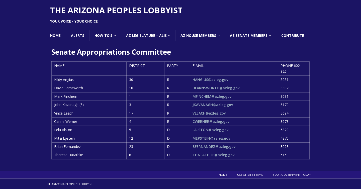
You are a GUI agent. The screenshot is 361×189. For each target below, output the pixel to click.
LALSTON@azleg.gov (210, 129)
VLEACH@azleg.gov (209, 113)
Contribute (292, 35)
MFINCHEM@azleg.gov (212, 96)
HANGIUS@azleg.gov (210, 79)
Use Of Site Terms (250, 174)
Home (55, 35)
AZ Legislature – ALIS (146, 35)
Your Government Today (292, 174)
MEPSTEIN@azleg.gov (211, 138)
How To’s (103, 35)
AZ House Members (198, 35)
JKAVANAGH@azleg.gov (213, 104)
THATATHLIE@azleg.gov (213, 154)
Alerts (77, 35)
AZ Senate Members (248, 35)
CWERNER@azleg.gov (211, 121)
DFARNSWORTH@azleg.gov (216, 87)
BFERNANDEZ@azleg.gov (214, 146)
